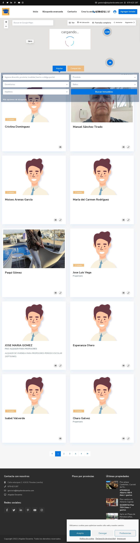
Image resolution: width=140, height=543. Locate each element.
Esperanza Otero (83, 348)
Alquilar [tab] (59, 68)
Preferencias (125, 533)
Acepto (80, 533)
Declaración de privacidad (106, 539)
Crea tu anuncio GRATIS (93, 11)
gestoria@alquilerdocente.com (21, 490)
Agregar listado (127, 11)
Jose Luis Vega (82, 275)
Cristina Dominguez (17, 127)
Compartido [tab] (76, 68)
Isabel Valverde (15, 422)
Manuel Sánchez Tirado (88, 127)
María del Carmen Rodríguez (91, 201)
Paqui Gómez (13, 275)
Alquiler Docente (15, 495)
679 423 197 (13, 486)
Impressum (121, 539)
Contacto (72, 11)
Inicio (35, 11)
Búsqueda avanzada (53, 11)
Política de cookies (87, 539)
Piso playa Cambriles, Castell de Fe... (128, 484)
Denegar (103, 533)
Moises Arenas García (19, 201)
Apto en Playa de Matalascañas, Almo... (127, 516)
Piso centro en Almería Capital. (127, 500)
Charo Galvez (81, 422)
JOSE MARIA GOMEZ (18, 348)
